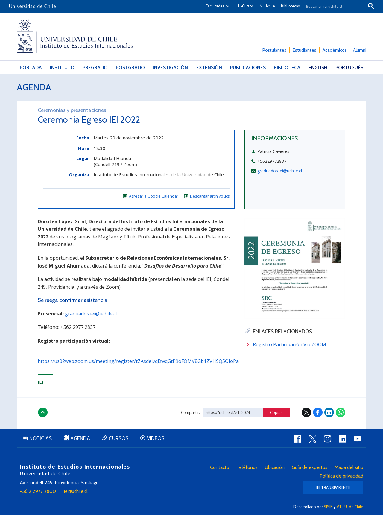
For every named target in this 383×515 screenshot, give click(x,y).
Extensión (209, 67)
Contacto (219, 467)
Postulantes (274, 50)
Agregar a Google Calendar (150, 196)
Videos (155, 438)
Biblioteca (287, 67)
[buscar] (332, 6)
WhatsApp (341, 412)
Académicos (335, 50)
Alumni (359, 50)
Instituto (62, 67)
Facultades (215, 6)
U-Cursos (246, 6)
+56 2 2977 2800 (38, 491)
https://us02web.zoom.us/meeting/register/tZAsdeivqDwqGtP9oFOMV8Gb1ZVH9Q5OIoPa (138, 361)
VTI (340, 506)
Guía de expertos (309, 467)
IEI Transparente (333, 487)
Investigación (170, 67)
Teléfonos (247, 467)
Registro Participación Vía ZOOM (289, 344)
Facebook (318, 412)
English (317, 67)
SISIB (328, 506)
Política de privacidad (341, 476)
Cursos (118, 438)
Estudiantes (304, 50)
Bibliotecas (290, 6)
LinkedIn (329, 412)
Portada (31, 67)
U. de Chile (353, 506)
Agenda (34, 87)
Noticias (40, 438)
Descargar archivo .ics (207, 196)
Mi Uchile (267, 6)
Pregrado (95, 67)
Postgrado (130, 67)
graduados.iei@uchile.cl (279, 171)
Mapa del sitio (349, 467)
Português (349, 67)
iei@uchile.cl (76, 491)
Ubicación (275, 467)
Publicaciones (248, 67)
